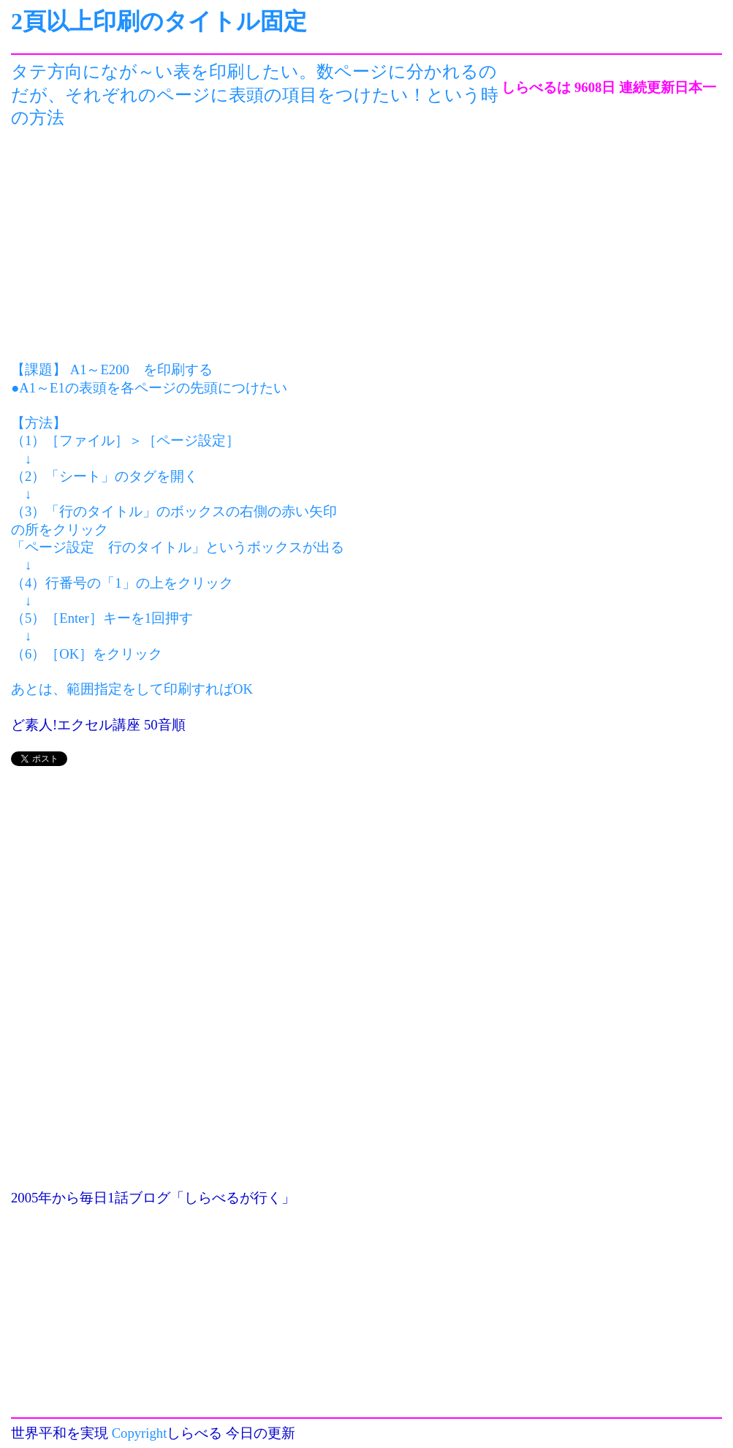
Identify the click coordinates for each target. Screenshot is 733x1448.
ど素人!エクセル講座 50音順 (98, 724)
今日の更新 (260, 1433)
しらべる (194, 1433)
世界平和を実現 (59, 1433)
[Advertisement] (256, 245)
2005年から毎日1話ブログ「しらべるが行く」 (153, 1197)
